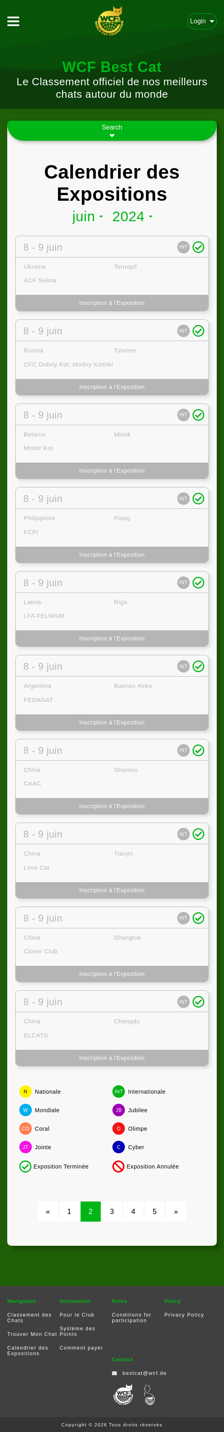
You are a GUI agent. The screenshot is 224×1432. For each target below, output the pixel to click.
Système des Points (77, 1331)
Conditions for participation (131, 1317)
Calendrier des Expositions (27, 1350)
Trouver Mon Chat (32, 1334)
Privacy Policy (184, 1315)
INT (183, 247)
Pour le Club (77, 1315)
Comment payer (81, 1348)
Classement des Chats (29, 1317)
